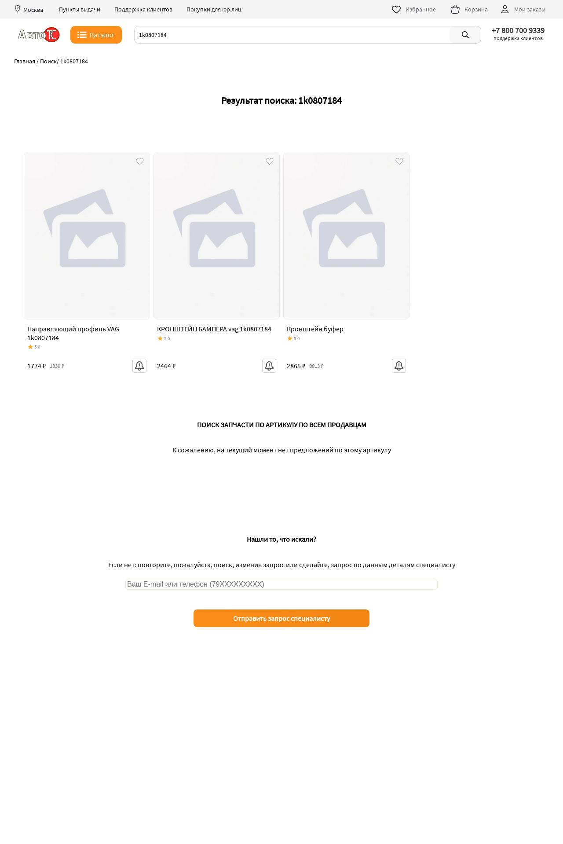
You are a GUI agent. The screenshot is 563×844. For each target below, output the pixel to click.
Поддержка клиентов (143, 9)
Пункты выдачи (79, 9)
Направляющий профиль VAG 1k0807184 (73, 332)
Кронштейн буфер (315, 328)
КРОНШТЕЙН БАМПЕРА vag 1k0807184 (214, 328)
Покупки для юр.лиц (213, 9)
